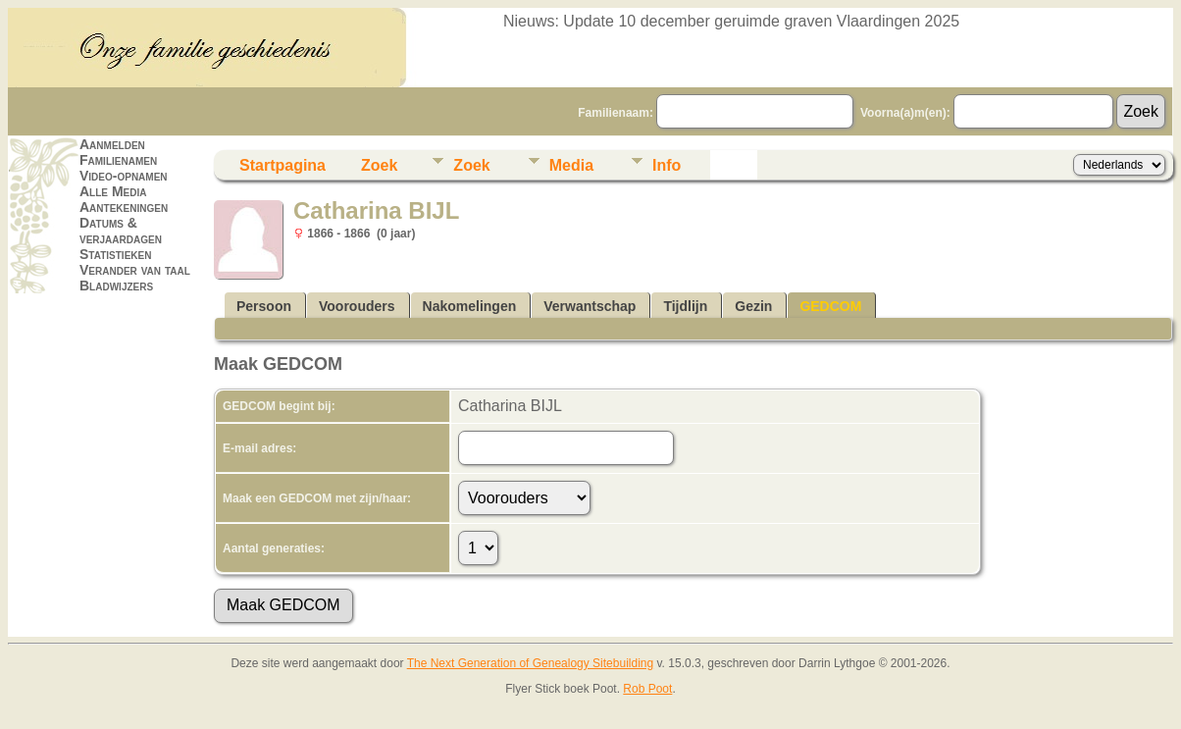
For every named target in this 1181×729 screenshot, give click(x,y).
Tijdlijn (685, 306)
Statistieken (115, 254)
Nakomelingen (470, 306)
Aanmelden (112, 144)
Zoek (379, 165)
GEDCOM (830, 306)
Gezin (753, 306)
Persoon (263, 306)
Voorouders (357, 306)
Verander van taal (134, 270)
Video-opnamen (123, 175)
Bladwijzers (116, 285)
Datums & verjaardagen (120, 230)
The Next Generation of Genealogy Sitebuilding (530, 663)
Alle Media (112, 191)
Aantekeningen (123, 207)
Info (666, 165)
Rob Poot (647, 689)
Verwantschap (589, 306)
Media (571, 165)
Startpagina (282, 165)
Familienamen (118, 160)
